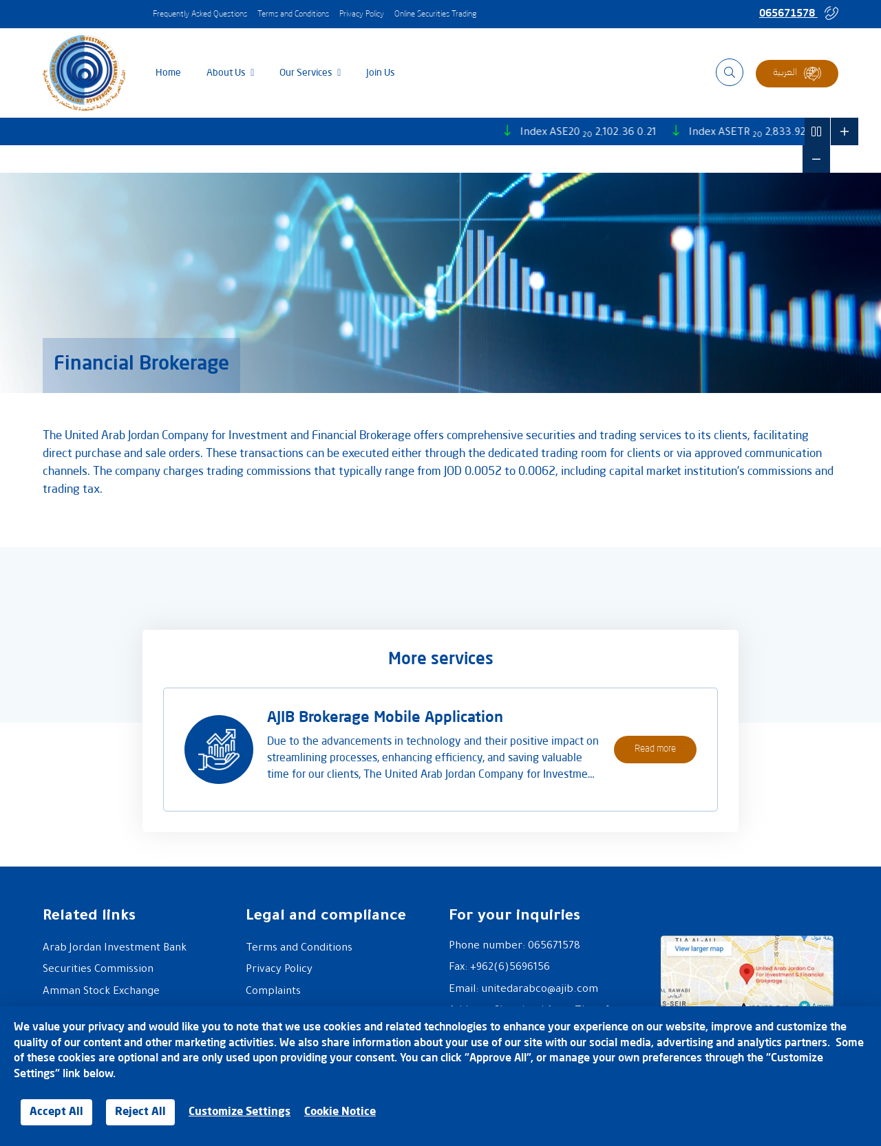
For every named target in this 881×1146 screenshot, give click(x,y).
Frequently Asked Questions (200, 14)
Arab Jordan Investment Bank (115, 949)
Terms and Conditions (293, 14)
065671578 (798, 13)
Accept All (56, 1112)
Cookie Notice (340, 1112)
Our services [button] (307, 73)
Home (168, 73)
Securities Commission (98, 970)
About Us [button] (227, 73)
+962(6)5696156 (510, 968)
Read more (655, 749)
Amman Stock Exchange (101, 992)
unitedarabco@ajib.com (539, 990)
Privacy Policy (361, 14)
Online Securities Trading (435, 14)
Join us (380, 73)
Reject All (140, 1112)
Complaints (273, 992)
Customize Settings (239, 1112)
